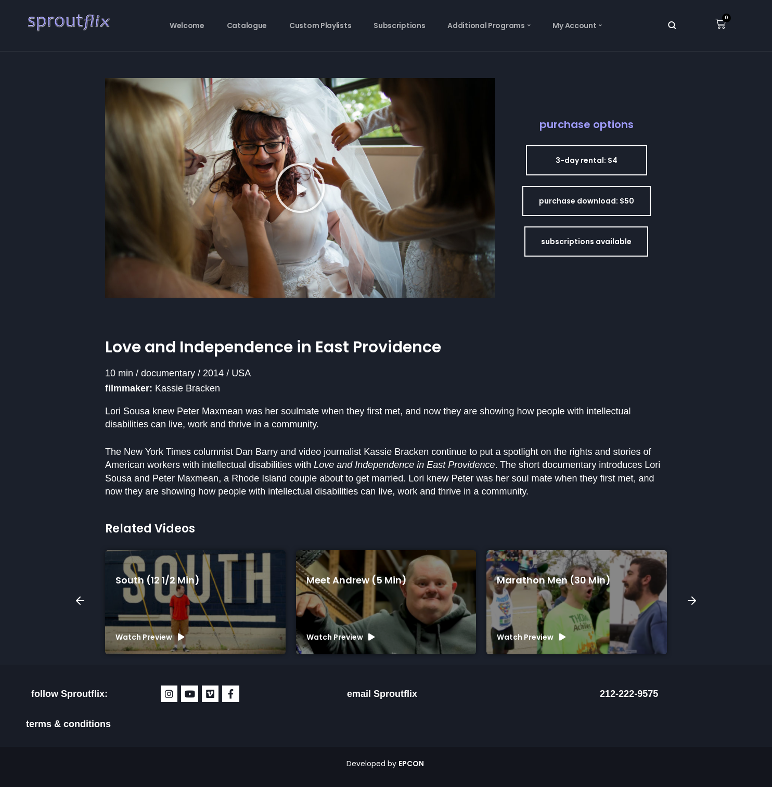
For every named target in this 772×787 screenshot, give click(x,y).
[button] (300, 188)
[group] (195, 602)
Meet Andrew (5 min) (356, 580)
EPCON (412, 763)
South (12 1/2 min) (157, 580)
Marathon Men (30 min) (554, 580)
